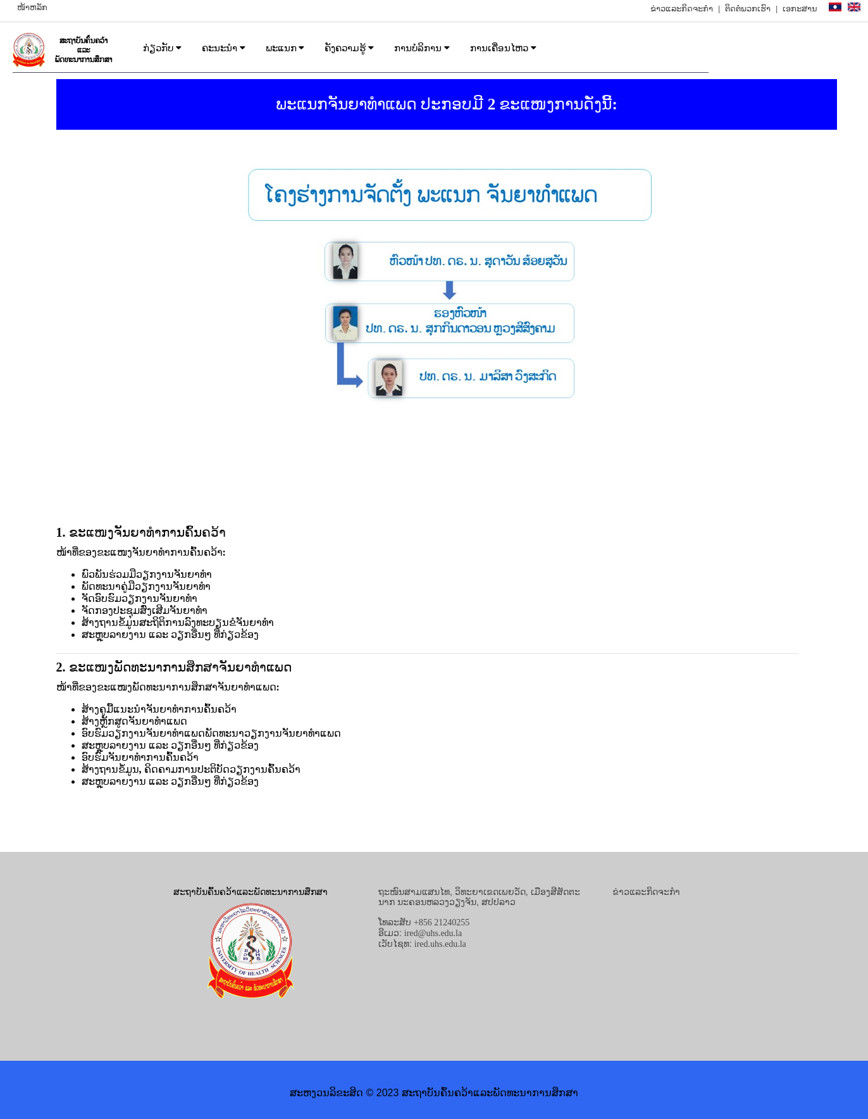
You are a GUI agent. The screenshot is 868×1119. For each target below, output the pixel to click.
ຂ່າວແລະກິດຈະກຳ (681, 8)
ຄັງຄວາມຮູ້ (349, 48)
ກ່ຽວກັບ (162, 48)
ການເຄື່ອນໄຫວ (503, 48)
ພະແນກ (285, 48)
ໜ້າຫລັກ (32, 7)
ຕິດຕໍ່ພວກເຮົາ (748, 8)
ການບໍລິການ (422, 48)
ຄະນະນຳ (223, 48)
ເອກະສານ (800, 8)
